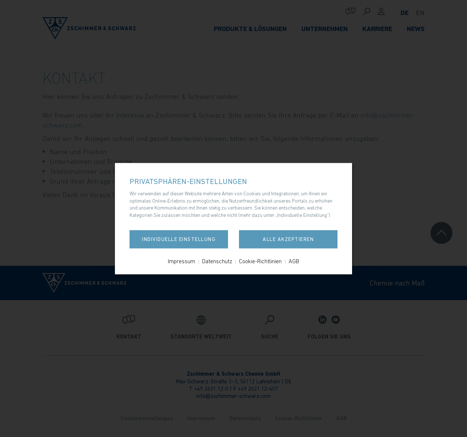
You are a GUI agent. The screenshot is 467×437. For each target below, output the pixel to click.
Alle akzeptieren (288, 239)
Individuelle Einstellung (179, 239)
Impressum (181, 261)
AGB (294, 261)
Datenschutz (217, 261)
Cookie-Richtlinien (260, 261)
